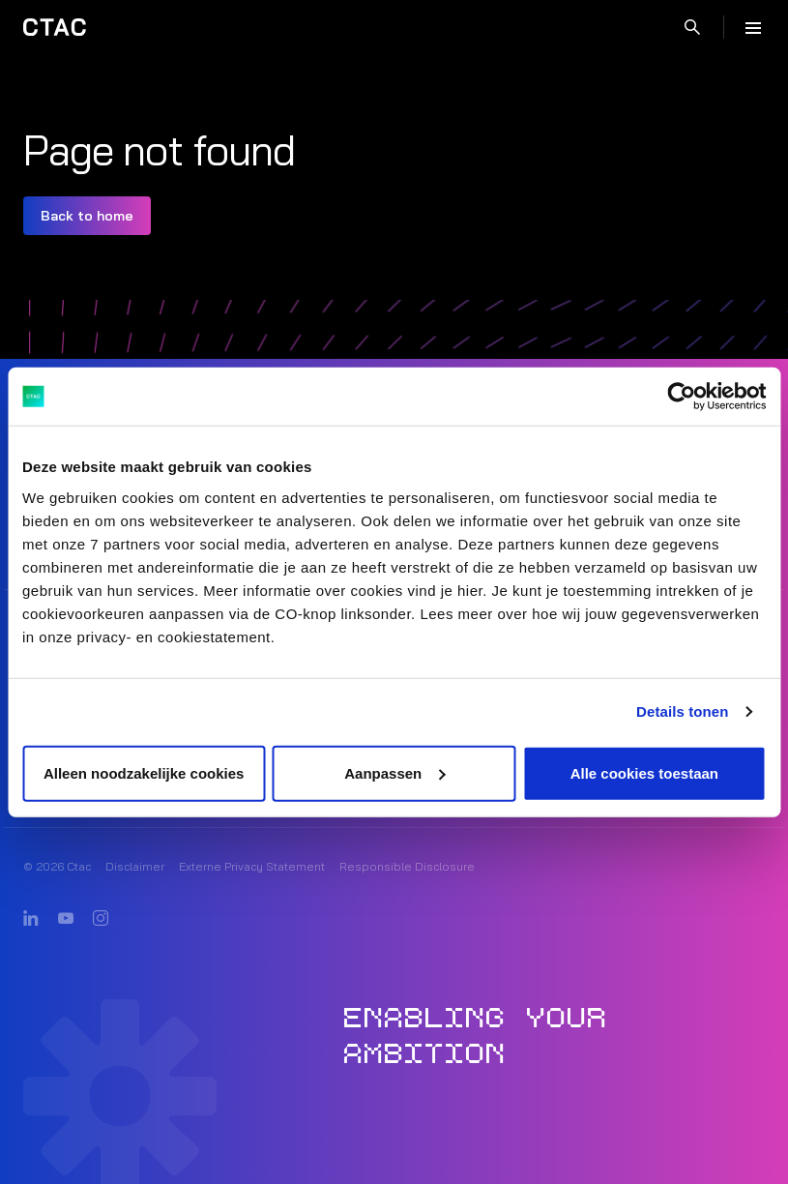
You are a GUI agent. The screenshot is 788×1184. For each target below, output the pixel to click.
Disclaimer (134, 866)
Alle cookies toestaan (644, 772)
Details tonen (682, 711)
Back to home (87, 215)
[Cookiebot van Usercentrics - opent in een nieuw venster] (681, 396)
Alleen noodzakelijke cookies (144, 772)
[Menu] (753, 27)
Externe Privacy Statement (252, 866)
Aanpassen (394, 772)
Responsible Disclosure (407, 866)
